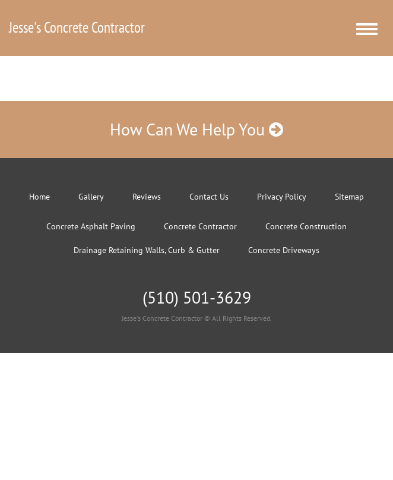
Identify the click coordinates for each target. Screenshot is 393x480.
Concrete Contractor (200, 226)
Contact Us (209, 196)
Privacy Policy (281, 196)
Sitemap (349, 196)
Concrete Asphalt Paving (90, 226)
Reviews (146, 196)
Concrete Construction (306, 226)
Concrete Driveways (283, 250)
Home (39, 196)
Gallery (91, 196)
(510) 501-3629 (196, 297)
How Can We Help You (196, 129)
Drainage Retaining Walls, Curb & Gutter (147, 250)
